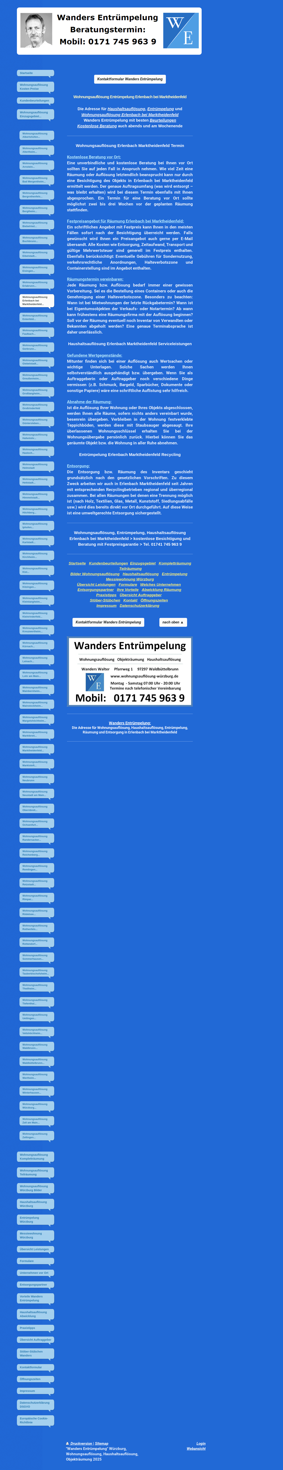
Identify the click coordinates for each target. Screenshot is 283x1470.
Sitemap (101, 1443)
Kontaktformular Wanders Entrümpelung (130, 79)
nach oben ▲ (173, 622)
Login (201, 1443)
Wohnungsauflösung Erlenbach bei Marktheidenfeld (129, 115)
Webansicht (196, 1448)
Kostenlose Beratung (97, 126)
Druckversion (79, 1443)
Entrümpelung (160, 109)
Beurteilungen (163, 120)
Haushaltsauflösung (126, 109)
